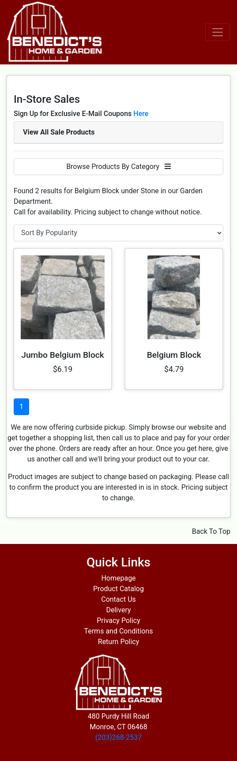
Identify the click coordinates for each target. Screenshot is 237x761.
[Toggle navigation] (217, 32)
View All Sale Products (58, 132)
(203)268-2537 (118, 737)
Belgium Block (174, 355)
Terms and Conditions (118, 631)
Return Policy (118, 641)
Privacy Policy (118, 620)
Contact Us (118, 599)
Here (140, 113)
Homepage (118, 578)
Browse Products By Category (118, 166)
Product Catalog (118, 589)
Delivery (118, 610)
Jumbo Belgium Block (62, 355)
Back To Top (211, 531)
